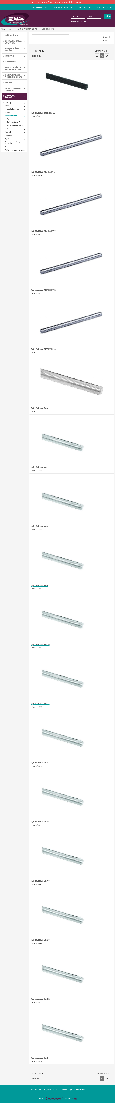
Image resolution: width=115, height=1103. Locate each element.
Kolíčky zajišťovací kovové (15, 147)
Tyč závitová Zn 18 (40, 880)
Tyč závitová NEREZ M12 (43, 290)
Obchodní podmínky (39, 7)
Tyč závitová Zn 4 (39, 408)
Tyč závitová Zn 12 (40, 703)
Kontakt (92, 7)
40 (102, 55)
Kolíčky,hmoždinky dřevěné (12, 142)
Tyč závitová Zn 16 (40, 821)
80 (107, 55)
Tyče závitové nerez (15, 125)
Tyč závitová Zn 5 (39, 467)
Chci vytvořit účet (104, 7)
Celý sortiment (7, 29)
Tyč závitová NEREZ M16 (43, 349)
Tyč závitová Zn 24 (40, 1058)
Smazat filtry (106, 38)
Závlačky (8, 135)
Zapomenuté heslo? (79, 21)
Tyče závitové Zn (14, 122)
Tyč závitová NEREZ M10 (43, 230)
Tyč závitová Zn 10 (40, 644)
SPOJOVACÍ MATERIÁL (27, 29)
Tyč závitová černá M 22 (43, 112)
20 (97, 55)
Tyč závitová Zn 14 (40, 762)
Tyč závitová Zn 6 (39, 526)
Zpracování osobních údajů (75, 7)
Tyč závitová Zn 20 (40, 939)
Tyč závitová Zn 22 (40, 999)
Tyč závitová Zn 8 (39, 585)
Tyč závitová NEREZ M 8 (43, 171)
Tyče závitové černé (15, 119)
